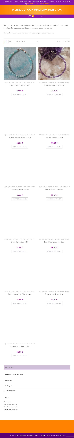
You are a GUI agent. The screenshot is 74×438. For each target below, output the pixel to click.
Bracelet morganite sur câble (54, 242)
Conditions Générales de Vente (56, 436)
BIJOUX (6, 83)
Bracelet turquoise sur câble (19, 347)
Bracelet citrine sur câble (54, 138)
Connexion (7, 402)
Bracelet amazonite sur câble (20, 85)
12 (62, 42)
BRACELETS (12, 83)
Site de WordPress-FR (11, 410)
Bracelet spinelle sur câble (54, 294)
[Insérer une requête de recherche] (37, 367)
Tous (68, 42)
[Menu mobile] (42, 17)
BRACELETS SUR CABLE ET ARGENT (25, 83)
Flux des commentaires (11, 407)
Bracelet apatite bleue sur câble (20, 138)
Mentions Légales (40, 436)
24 (65, 42)
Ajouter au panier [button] (20, 95)
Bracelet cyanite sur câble (20, 190)
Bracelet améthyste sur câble (54, 85)
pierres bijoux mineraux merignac (37, 9)
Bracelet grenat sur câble (19, 242)
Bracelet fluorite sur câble (54, 190)
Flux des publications (10, 405)
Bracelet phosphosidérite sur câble (20, 294)
